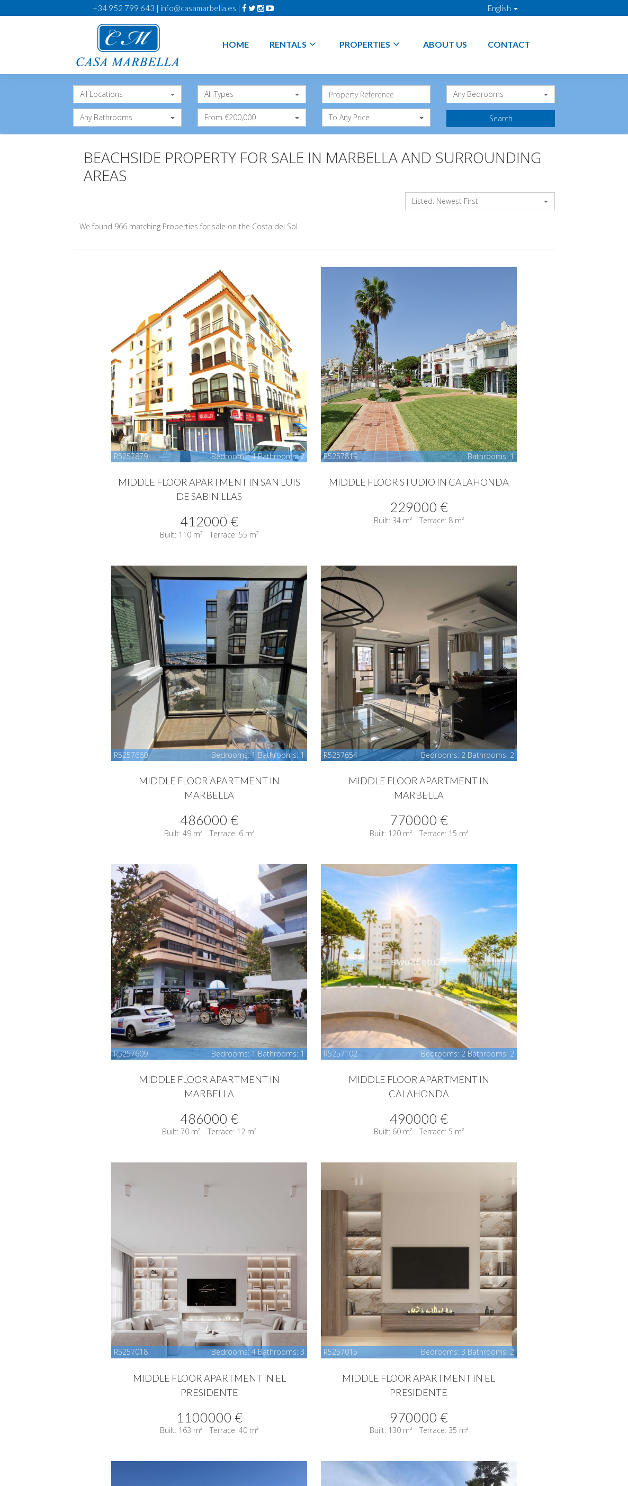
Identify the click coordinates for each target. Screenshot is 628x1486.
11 (403, 1305)
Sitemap (313, 1447)
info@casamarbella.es (198, 8)
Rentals (294, 44)
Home (235, 44)
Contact (509, 44)
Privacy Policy (390, 1435)
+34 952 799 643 (124, 8)
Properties (370, 44)
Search (501, 118)
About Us (445, 44)
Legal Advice (329, 1435)
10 (382, 1305)
